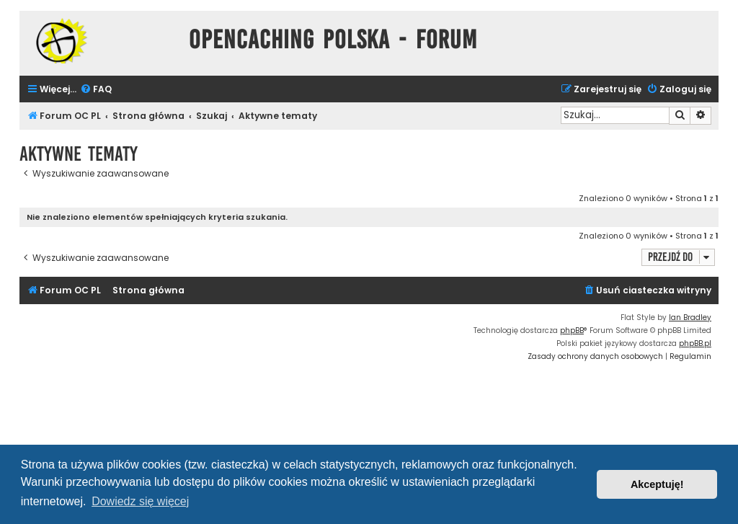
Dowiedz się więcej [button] (140, 501)
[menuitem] (96, 89)
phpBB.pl (695, 343)
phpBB (572, 330)
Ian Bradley (690, 317)
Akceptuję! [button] (657, 484)
